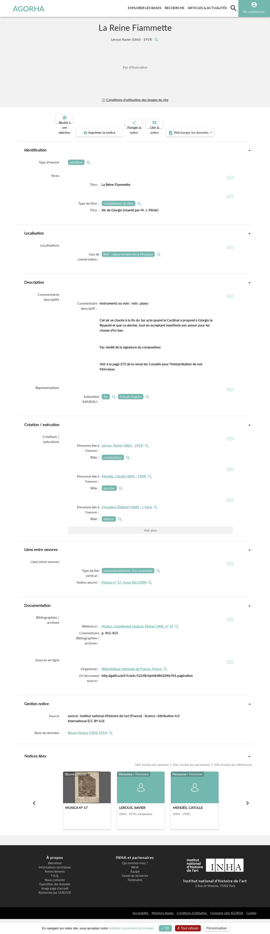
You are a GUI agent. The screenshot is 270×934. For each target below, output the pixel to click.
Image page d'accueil (54, 904)
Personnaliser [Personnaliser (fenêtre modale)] (216, 928)
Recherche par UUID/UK (55, 908)
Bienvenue (55, 878)
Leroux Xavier (132, 39)
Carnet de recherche (135, 891)
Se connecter (254, 11)
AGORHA (24, 8)
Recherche (175, 7)
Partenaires (135, 895)
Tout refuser (188, 928)
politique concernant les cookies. (132, 928)
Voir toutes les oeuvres (152, 780)
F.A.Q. (55, 891)
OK (165, 928)
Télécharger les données (182, 129)
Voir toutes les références (232, 780)
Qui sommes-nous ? (135, 878)
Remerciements (55, 887)
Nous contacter (55, 895)
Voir (150, 540)
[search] (233, 8)
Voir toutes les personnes (191, 780)
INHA (135, 882)
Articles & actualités (208, 7)
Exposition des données (54, 899)
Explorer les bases (145, 7)
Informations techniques (55, 882)
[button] (34, 818)
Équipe (135, 887)
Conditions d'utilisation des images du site (135, 100)
